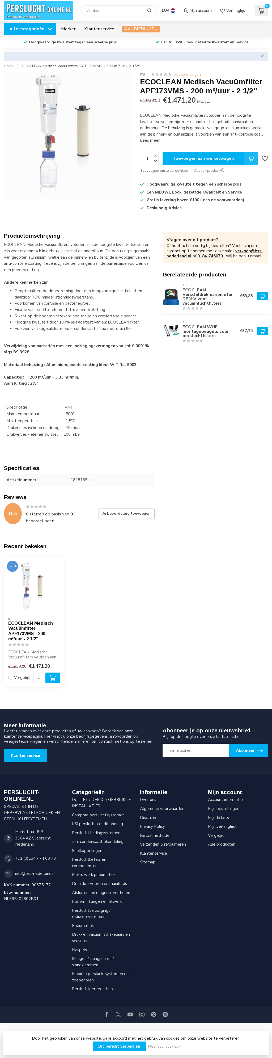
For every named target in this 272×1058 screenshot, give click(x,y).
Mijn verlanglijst (222, 826)
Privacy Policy (152, 826)
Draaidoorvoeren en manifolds (99, 883)
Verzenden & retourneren (163, 844)
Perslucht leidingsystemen (96, 833)
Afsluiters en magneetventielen (101, 892)
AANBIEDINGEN (141, 29)
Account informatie (225, 799)
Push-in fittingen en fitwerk (97, 901)
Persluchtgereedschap (92, 989)
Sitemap (147, 862)
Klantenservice (99, 29)
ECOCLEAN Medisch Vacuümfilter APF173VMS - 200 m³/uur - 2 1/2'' (81, 66)
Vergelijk (22, 677)
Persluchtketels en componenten (89, 862)
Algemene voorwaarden (162, 808)
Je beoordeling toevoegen (127, 513)
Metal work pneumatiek (94, 874)
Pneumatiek (83, 925)
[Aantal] (38, 678)
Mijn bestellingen (223, 808)
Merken (68, 29)
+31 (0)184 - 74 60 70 (35, 858)
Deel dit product (209, 170)
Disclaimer (149, 817)
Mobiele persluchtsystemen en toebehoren (100, 977)
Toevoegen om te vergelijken (164, 170)
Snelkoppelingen (87, 850)
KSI (142, 74)
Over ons (148, 799)
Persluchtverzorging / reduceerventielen (91, 914)
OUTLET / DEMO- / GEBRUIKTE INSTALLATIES (101, 803)
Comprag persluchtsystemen (98, 815)
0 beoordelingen (187, 74)
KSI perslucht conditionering (97, 823)
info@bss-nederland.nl (35, 873)
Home (9, 66)
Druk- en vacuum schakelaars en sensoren (101, 937)
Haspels (79, 949)
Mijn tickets (218, 817)
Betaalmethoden (156, 835)
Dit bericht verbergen (119, 1046)
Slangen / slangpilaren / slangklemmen (93, 962)
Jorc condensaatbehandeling (98, 841)
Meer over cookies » (164, 1046)
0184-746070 (210, 256)
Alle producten (221, 844)
